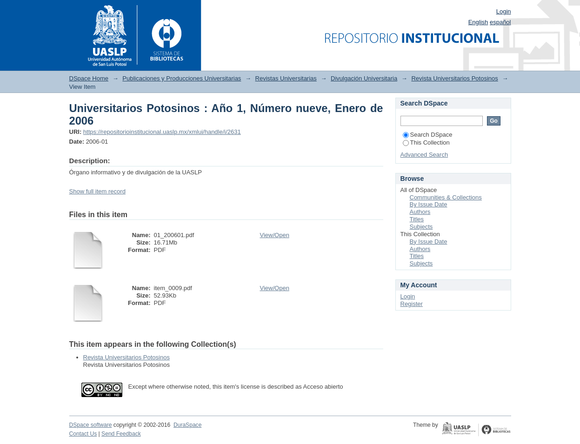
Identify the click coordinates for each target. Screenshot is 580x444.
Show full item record (97, 191)
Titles (417, 219)
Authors (420, 211)
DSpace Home (89, 78)
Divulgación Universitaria (364, 78)
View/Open (274, 235)
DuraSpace (187, 425)
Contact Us (83, 434)
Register (411, 303)
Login (503, 11)
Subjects (421, 226)
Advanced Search (424, 154)
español (500, 22)
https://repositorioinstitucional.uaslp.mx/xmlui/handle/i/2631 (162, 131)
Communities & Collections (446, 197)
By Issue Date (428, 204)
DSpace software (90, 425)
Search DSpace (428, 134)
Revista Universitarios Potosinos (454, 78)
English (478, 22)
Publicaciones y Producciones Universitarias (181, 78)
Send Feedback (121, 434)
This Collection (426, 142)
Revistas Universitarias (286, 78)
